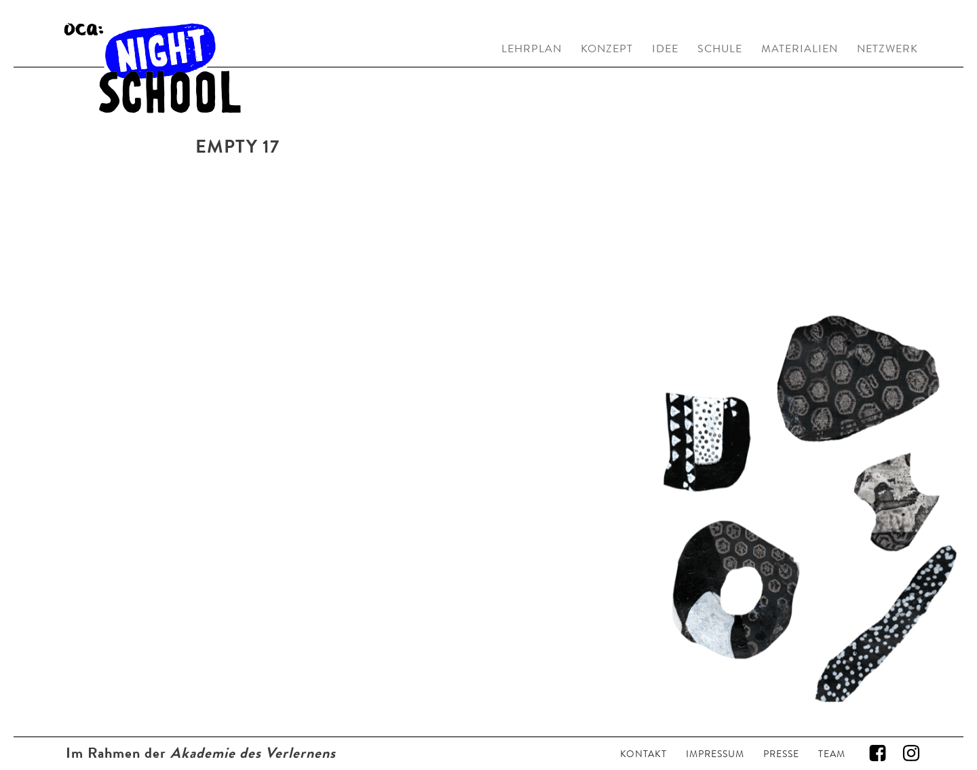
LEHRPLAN (531, 48)
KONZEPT (607, 48)
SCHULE (719, 48)
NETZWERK (887, 48)
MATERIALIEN (799, 48)
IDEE (665, 48)
